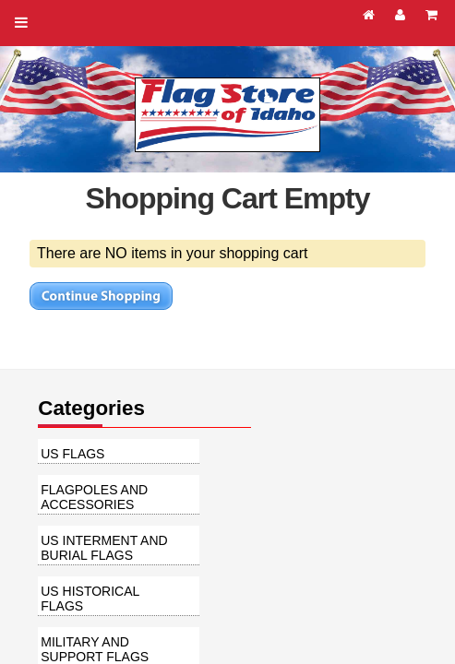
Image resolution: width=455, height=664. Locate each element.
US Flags (72, 453)
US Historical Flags (90, 598)
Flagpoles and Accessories (94, 497)
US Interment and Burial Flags (104, 548)
